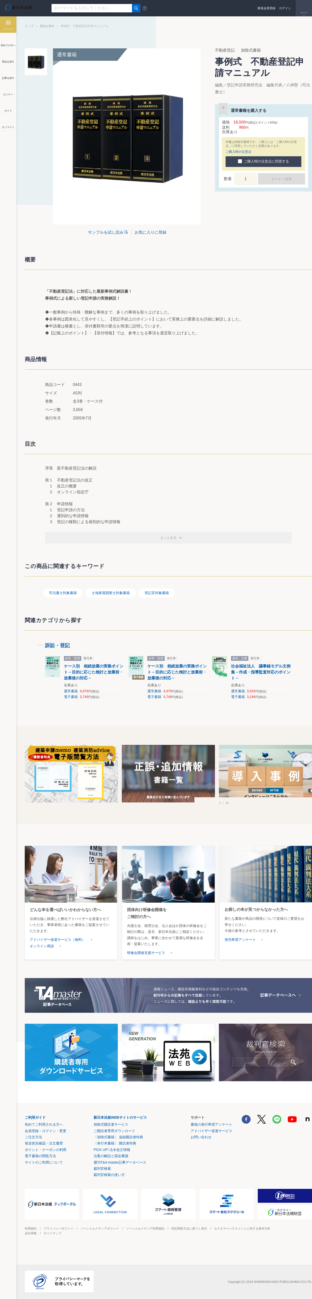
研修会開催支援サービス (146, 953)
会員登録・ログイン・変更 (45, 1131)
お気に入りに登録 (150, 232)
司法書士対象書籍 (63, 593)
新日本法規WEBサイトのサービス (120, 1117)
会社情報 (31, 1233)
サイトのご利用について (44, 1162)
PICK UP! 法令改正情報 (112, 1150)
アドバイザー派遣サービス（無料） (57, 940)
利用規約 (31, 1228)
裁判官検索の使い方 (109, 1175)
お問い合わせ (201, 1137)
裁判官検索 (102, 1169)
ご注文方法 (33, 1137)
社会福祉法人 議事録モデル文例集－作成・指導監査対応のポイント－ (260, 672)
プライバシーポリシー (58, 1228)
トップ (29, 26)
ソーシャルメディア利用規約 (145, 1228)
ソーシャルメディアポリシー (99, 1228)
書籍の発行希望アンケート (211, 1124)
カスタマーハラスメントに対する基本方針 (242, 1228)
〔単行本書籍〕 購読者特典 (115, 1143)
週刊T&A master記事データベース (120, 1162)
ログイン (285, 8)
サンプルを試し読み (106, 232)
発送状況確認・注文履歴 (44, 1143)
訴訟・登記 (57, 645)
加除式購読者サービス (111, 1124)
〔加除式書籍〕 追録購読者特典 (118, 1137)
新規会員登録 (266, 8)
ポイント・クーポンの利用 (45, 1150)
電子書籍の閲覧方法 (40, 1156)
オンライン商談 (42, 946)
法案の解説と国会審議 (111, 1156)
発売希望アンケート (240, 940)
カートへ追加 (281, 179)
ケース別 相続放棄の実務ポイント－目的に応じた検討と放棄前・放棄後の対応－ (93, 672)
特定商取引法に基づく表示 (189, 1228)
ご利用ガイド (35, 1117)
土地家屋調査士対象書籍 (111, 593)
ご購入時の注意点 (238, 152)
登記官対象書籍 (157, 593)
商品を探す (47, 26)
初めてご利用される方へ (44, 1124)
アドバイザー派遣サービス (211, 1131)
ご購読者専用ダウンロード (114, 1131)
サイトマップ (52, 1233)
